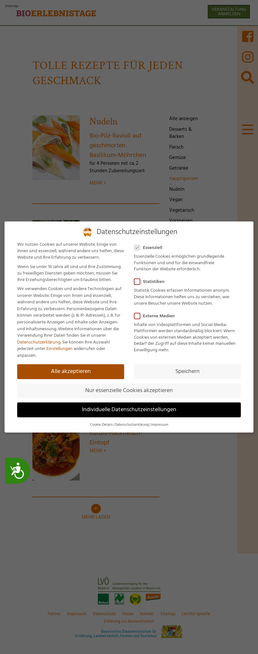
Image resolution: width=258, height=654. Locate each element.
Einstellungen (59, 348)
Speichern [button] (187, 371)
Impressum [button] (159, 424)
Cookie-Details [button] (101, 424)
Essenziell (150, 247)
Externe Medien (156, 315)
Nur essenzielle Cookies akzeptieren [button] (129, 390)
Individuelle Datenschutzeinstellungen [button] (129, 409)
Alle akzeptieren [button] (71, 371)
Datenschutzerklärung (39, 341)
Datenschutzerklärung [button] (132, 424)
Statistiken (151, 281)
